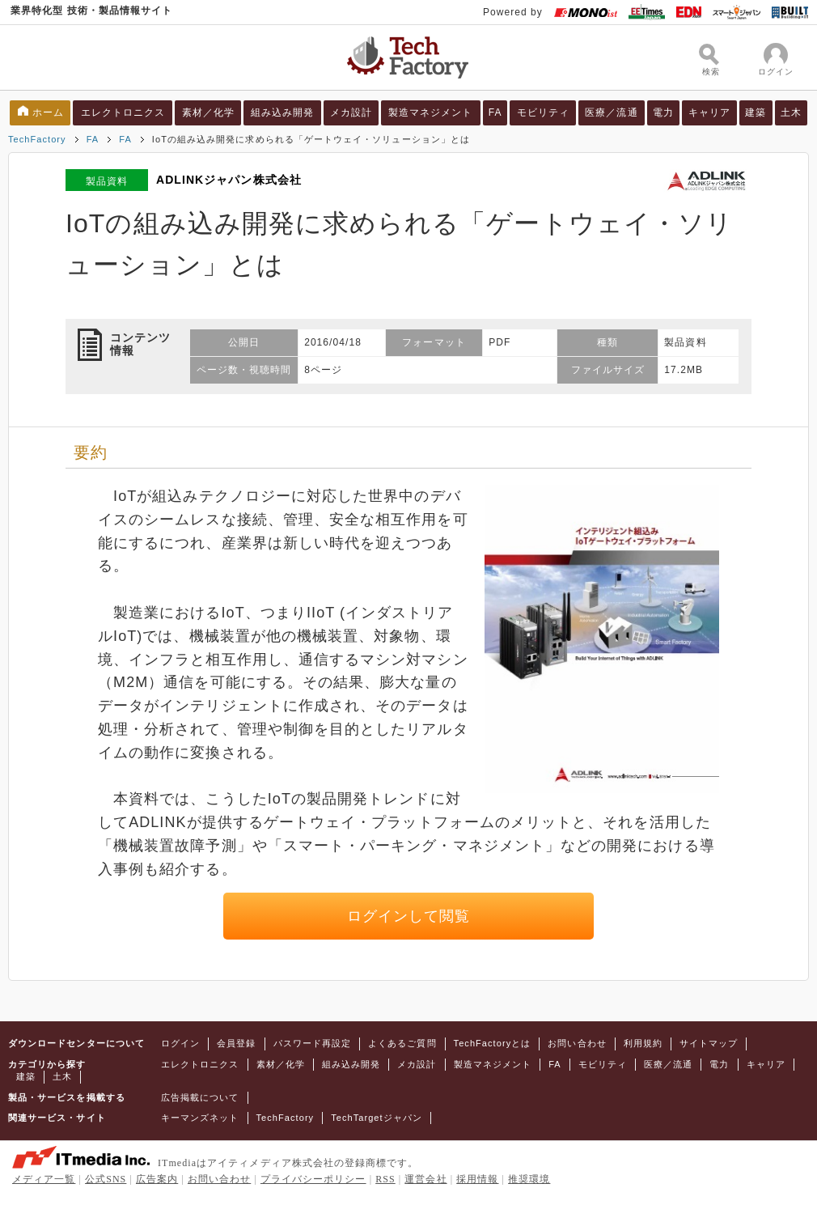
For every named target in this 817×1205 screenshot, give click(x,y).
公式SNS (105, 1179)
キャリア (709, 112)
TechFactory (37, 139)
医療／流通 (611, 112)
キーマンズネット (200, 1117)
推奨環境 (529, 1179)
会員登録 (236, 1043)
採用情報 (477, 1179)
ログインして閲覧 (409, 916)
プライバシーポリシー (313, 1179)
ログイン (180, 1043)
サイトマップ (708, 1043)
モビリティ (543, 112)
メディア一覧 (43, 1179)
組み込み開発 (282, 112)
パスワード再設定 (312, 1043)
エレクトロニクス (123, 112)
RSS (385, 1179)
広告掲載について (200, 1097)
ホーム (48, 112)
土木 (791, 112)
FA (495, 112)
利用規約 (643, 1043)
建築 (755, 112)
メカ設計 (351, 112)
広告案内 (157, 1179)
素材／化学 (208, 112)
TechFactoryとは (492, 1043)
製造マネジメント (430, 112)
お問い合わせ (577, 1043)
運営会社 (425, 1179)
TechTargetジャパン (376, 1117)
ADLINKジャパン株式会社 (229, 179)
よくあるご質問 (402, 1043)
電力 (663, 112)
